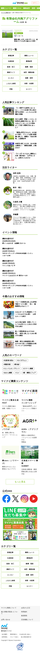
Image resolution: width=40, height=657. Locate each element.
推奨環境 (24, 615)
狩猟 (11, 89)
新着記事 (11, 55)
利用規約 (24, 612)
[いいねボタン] (15, 36)
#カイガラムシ (22, 360)
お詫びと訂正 (25, 608)
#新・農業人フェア (29, 373)
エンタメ (11, 78)
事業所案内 (13, 634)
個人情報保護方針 (26, 637)
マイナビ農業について (8, 608)
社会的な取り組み (25, 634)
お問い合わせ (5, 619)
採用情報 (4, 637)
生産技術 (11, 61)
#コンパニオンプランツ (12, 368)
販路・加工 (11, 67)
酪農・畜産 (29, 67)
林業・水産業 (29, 83)
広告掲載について (27, 619)
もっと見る (20, 482)
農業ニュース (6, 8)
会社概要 (4, 634)
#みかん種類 (8, 373)
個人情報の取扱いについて (9, 612)
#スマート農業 (28, 368)
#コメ (17, 373)
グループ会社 (14, 637)
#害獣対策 (7, 364)
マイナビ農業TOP (6, 12)
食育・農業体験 (29, 72)
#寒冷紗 (16, 364)
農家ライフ (11, 72)
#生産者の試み (9, 360)
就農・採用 (29, 78)
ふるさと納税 (11, 83)
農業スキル (17, 8)
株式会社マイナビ (6, 631)
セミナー (29, 89)
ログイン (35, 3)
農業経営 (26, 8)
